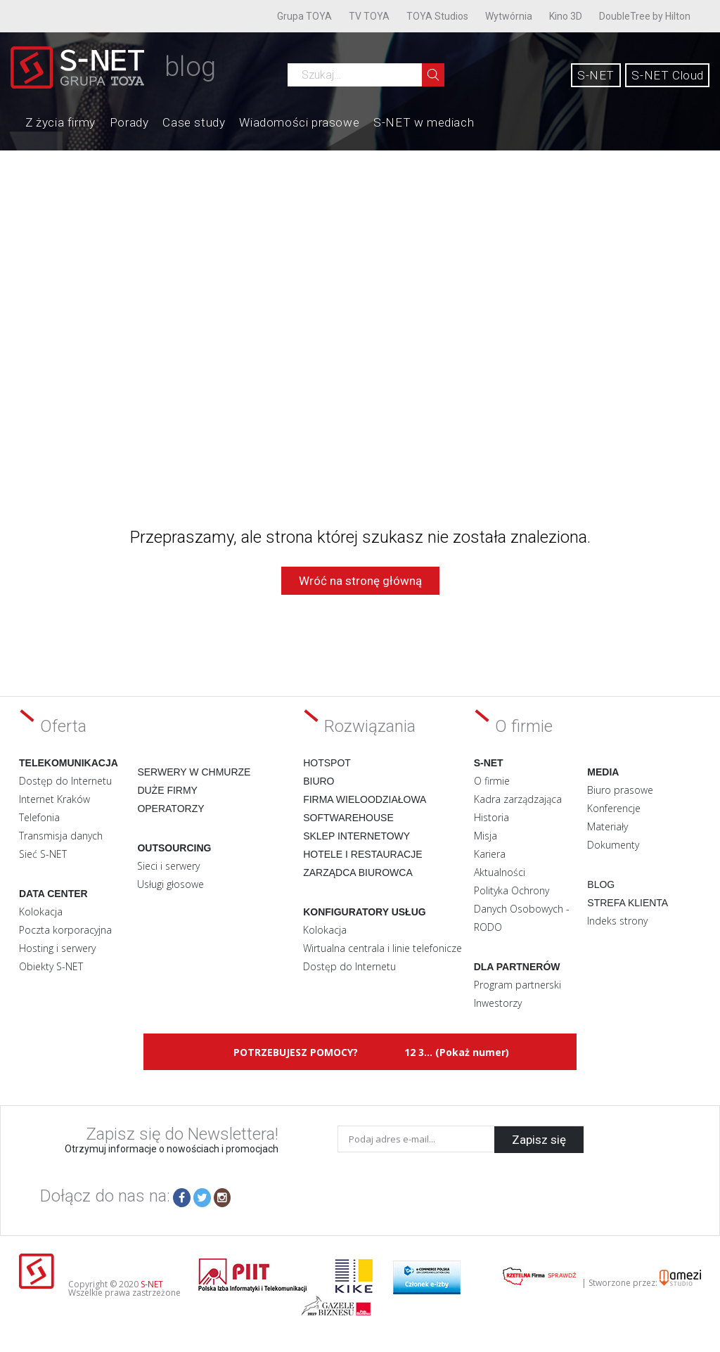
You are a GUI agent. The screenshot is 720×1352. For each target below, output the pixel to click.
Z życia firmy (60, 122)
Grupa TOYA (304, 16)
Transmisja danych (61, 835)
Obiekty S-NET (51, 966)
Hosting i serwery (57, 948)
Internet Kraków (54, 799)
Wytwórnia (508, 16)
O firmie (492, 780)
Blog (601, 884)
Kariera (490, 854)
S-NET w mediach (423, 122)
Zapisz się (539, 1139)
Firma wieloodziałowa (364, 799)
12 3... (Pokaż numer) (456, 1052)
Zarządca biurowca (358, 872)
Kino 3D (565, 16)
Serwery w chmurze (193, 772)
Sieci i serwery (168, 866)
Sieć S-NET (43, 854)
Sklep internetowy (356, 836)
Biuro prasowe (620, 790)
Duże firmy (167, 790)
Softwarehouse (348, 817)
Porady (129, 122)
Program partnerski (517, 984)
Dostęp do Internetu (65, 780)
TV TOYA (369, 16)
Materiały (607, 826)
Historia (491, 817)
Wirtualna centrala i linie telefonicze (382, 948)
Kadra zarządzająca (518, 799)
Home (11, 121)
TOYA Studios (437, 16)
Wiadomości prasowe (299, 122)
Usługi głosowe (170, 884)
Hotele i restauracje (362, 854)
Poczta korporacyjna (65, 929)
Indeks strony (617, 920)
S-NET (596, 75)
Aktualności (499, 872)
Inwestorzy (498, 1003)
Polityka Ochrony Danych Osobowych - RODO (522, 909)
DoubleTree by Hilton (644, 16)
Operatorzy (170, 808)
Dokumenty (613, 844)
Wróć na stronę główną (360, 581)
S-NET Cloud (667, 75)
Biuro (318, 781)
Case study (193, 122)
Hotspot (327, 762)
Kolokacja (41, 911)
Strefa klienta (627, 902)
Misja (485, 835)
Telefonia (39, 817)
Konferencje (614, 808)
